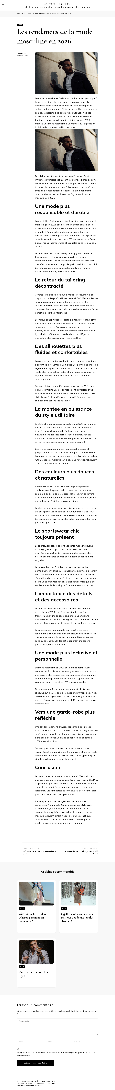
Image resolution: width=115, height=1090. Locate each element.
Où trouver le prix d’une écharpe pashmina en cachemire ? (33, 917)
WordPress (38, 1085)
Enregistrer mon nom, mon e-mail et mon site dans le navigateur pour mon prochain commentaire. (56, 1054)
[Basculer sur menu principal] (3, 5)
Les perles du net (57, 3)
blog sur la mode (65, 294)
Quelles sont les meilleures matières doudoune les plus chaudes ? (77, 917)
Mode (20, 25)
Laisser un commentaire (24, 55)
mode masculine (46, 98)
